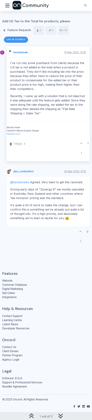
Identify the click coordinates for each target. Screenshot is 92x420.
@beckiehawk (19, 182)
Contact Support (12, 316)
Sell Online (8, 293)
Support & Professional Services (22, 382)
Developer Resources (15, 328)
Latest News (10, 324)
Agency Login (10, 359)
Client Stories (10, 351)
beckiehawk (20, 52)
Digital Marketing (12, 289)
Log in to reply (16, 39)
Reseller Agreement (14, 386)
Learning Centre (12, 320)
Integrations (9, 297)
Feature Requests (19, 30)
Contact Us (9, 347)
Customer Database (14, 284)
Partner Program (12, 355)
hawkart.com (13, 133)
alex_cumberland (23, 171)
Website (7, 280)
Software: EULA (12, 378)
